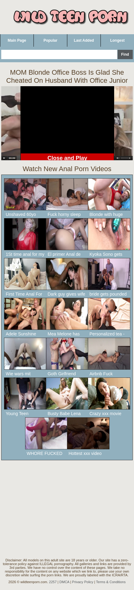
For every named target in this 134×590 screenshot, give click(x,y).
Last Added (84, 40)
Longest (117, 40)
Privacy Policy (82, 582)
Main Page (17, 40)
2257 (52, 582)
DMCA (64, 582)
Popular (50, 40)
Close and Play (67, 158)
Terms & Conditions (111, 582)
